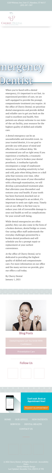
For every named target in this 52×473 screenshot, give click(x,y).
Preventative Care (26, 351)
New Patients (40, 419)
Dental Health (33, 424)
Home (7, 419)
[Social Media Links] (13, 373)
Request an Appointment (36, 408)
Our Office (21, 419)
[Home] (11, 23)
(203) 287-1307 (26, 5)
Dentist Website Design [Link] (26, 466)
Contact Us (26, 428)
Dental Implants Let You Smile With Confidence (26, 342)
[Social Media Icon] (22, 8)
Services (15, 424)
